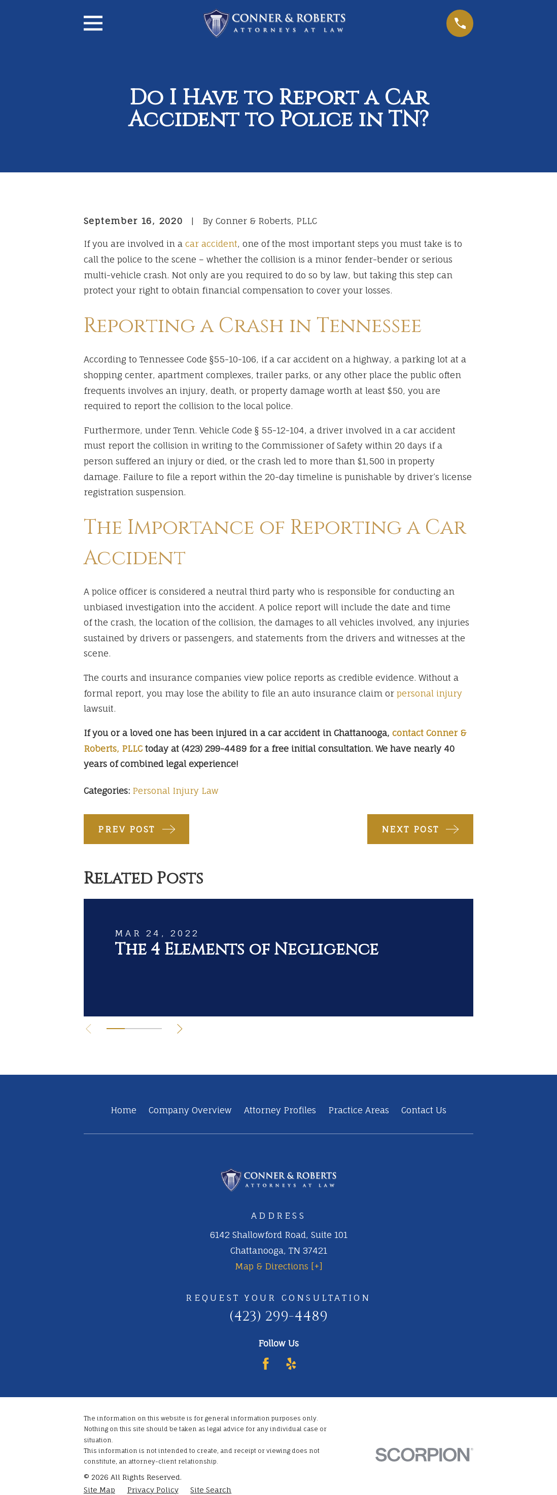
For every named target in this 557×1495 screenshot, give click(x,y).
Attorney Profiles (280, 1110)
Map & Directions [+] (279, 1266)
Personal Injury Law (175, 790)
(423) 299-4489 (278, 1316)
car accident (211, 243)
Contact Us (423, 1110)
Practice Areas (358, 1110)
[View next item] (182, 1029)
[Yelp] (291, 1364)
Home (123, 1110)
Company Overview (190, 1110)
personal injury (429, 693)
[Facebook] (266, 1364)
